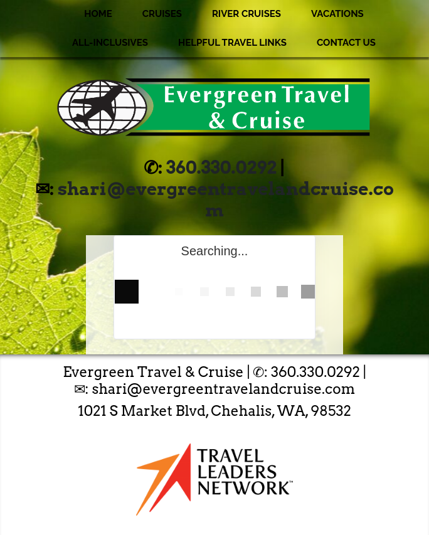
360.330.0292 (221, 167)
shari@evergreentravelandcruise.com (226, 199)
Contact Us (346, 42)
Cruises (162, 13)
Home (98, 13)
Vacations (337, 13)
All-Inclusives (110, 42)
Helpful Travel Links (232, 42)
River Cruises (246, 13)
